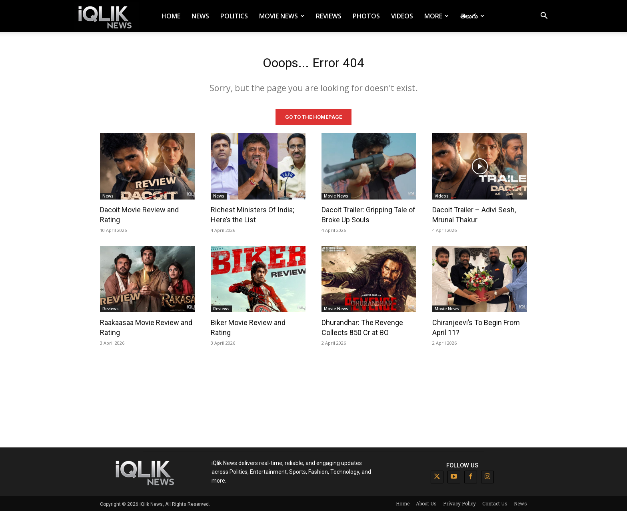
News (200, 16)
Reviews (328, 16)
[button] (543, 16)
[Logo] (106, 16)
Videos (402, 16)
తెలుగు (472, 16)
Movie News (281, 16)
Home (171, 16)
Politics (234, 16)
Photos (366, 16)
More (436, 16)
